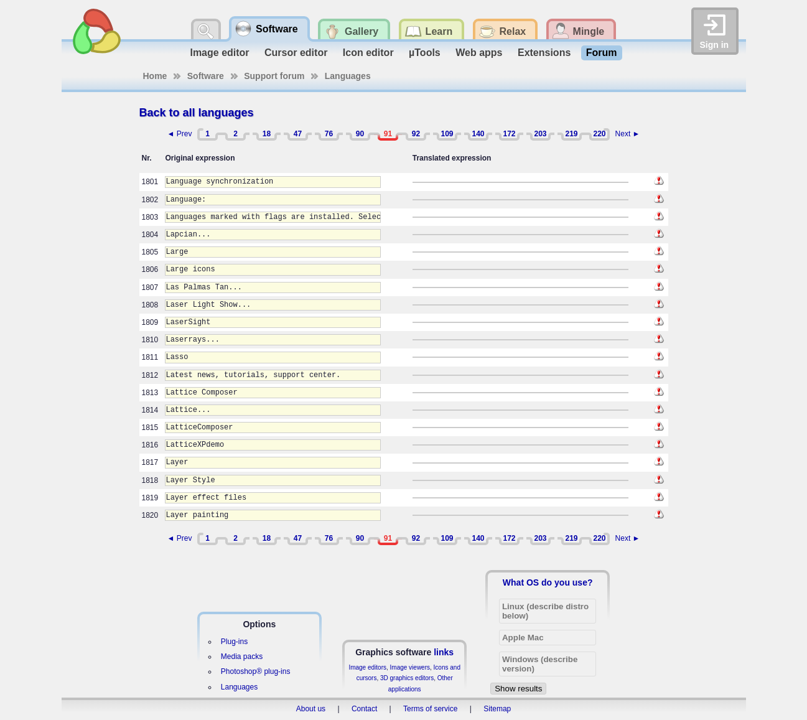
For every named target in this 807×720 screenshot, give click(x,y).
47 (298, 133)
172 (509, 133)
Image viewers (410, 667)
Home (155, 76)
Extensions (544, 52)
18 (267, 133)
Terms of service (430, 708)
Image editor (219, 52)
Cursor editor (295, 52)
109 (447, 133)
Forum (601, 52)
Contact (364, 708)
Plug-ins (234, 641)
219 (571, 133)
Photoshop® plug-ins (256, 671)
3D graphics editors (407, 678)
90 (360, 133)
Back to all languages (196, 112)
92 (416, 133)
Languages (348, 76)
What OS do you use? (548, 582)
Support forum (274, 76)
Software (205, 76)
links (444, 652)
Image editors (367, 667)
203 (540, 133)
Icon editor (368, 52)
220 (599, 133)
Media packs (242, 656)
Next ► (627, 133)
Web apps (478, 52)
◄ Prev (179, 133)
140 (478, 133)
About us (310, 708)
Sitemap (497, 708)
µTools (425, 52)
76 (329, 133)
